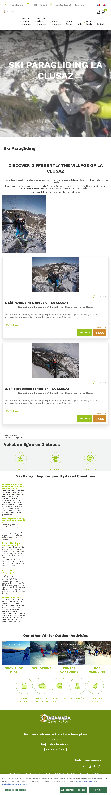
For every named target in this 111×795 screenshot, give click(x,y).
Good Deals (89, 22)
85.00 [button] (100, 333)
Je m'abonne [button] (55, 739)
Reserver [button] (84, 332)
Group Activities (56, 22)
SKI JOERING (42, 668)
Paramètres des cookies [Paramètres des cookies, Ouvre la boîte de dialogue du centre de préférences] (15, 790)
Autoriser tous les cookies (73, 790)
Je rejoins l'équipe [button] (55, 749)
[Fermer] (106, 779)
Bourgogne (72, 773)
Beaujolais (38, 773)
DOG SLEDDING (97, 669)
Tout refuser (97, 790)
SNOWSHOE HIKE (14, 669)
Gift (80, 24)
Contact (100, 24)
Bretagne (84, 773)
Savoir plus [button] (11, 325)
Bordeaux (59, 773)
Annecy (27, 773)
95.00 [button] (100, 419)
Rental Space (70, 22)
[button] (28, 110)
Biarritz (49, 773)
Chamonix (95, 773)
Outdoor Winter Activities (42, 21)
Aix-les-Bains (15, 773)
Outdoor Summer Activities (27, 21)
